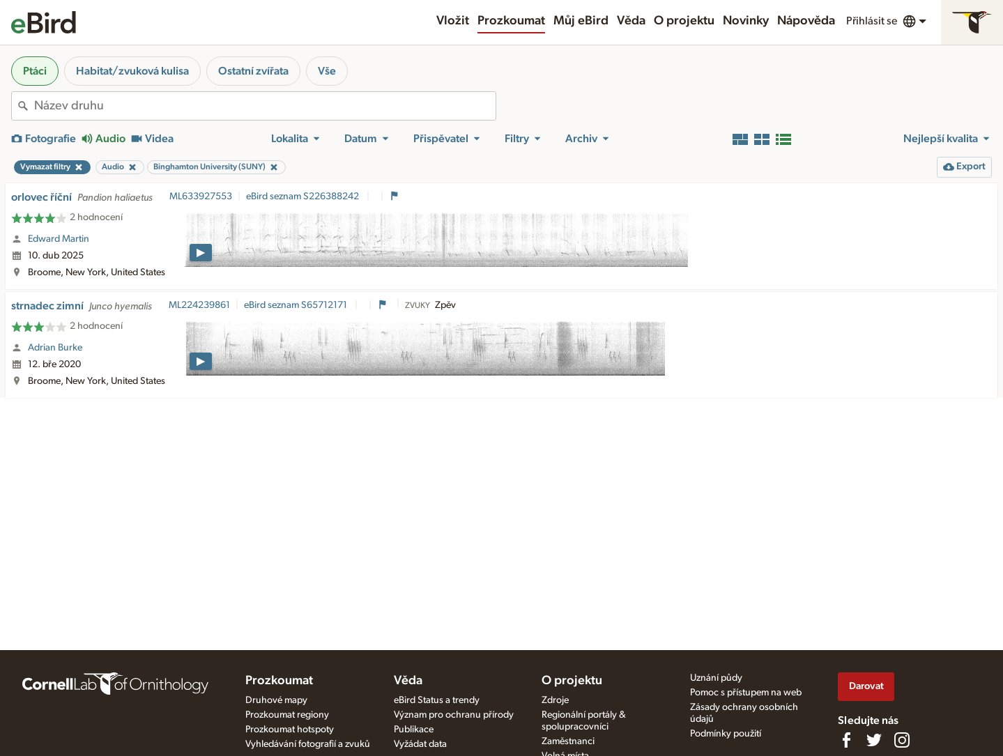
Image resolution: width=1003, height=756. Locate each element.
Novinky (746, 21)
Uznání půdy (716, 678)
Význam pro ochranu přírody (454, 715)
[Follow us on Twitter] (874, 740)
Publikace (414, 729)
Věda (631, 21)
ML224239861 (199, 305)
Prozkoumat (511, 21)
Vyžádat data (420, 744)
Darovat (866, 686)
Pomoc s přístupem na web (746, 692)
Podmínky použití (725, 734)
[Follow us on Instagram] (902, 740)
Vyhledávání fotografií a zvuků (307, 744)
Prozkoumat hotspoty (289, 729)
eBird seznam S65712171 (296, 305)
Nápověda (806, 21)
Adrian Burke (55, 348)
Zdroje (555, 700)
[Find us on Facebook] (846, 740)
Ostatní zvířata (253, 71)
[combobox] (265, 106)
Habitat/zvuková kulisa (132, 71)
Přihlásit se (871, 20)
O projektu (684, 21)
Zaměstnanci (568, 741)
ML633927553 (200, 196)
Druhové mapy (276, 700)
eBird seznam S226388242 (303, 196)
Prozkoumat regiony (287, 715)
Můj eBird (580, 21)
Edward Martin (58, 239)
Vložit (452, 21)
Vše (327, 71)
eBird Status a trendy (437, 700)
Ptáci (35, 71)
